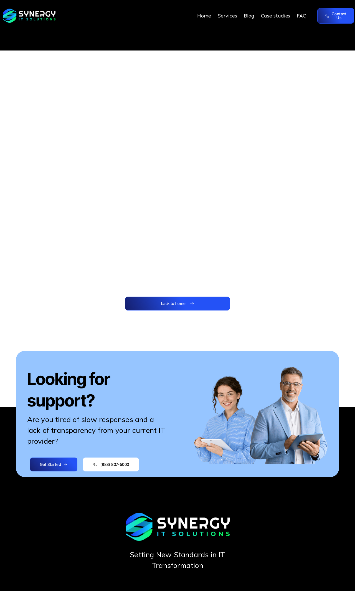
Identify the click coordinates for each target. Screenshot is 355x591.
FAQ (301, 15)
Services (227, 15)
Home (204, 15)
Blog (249, 15)
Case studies (275, 15)
